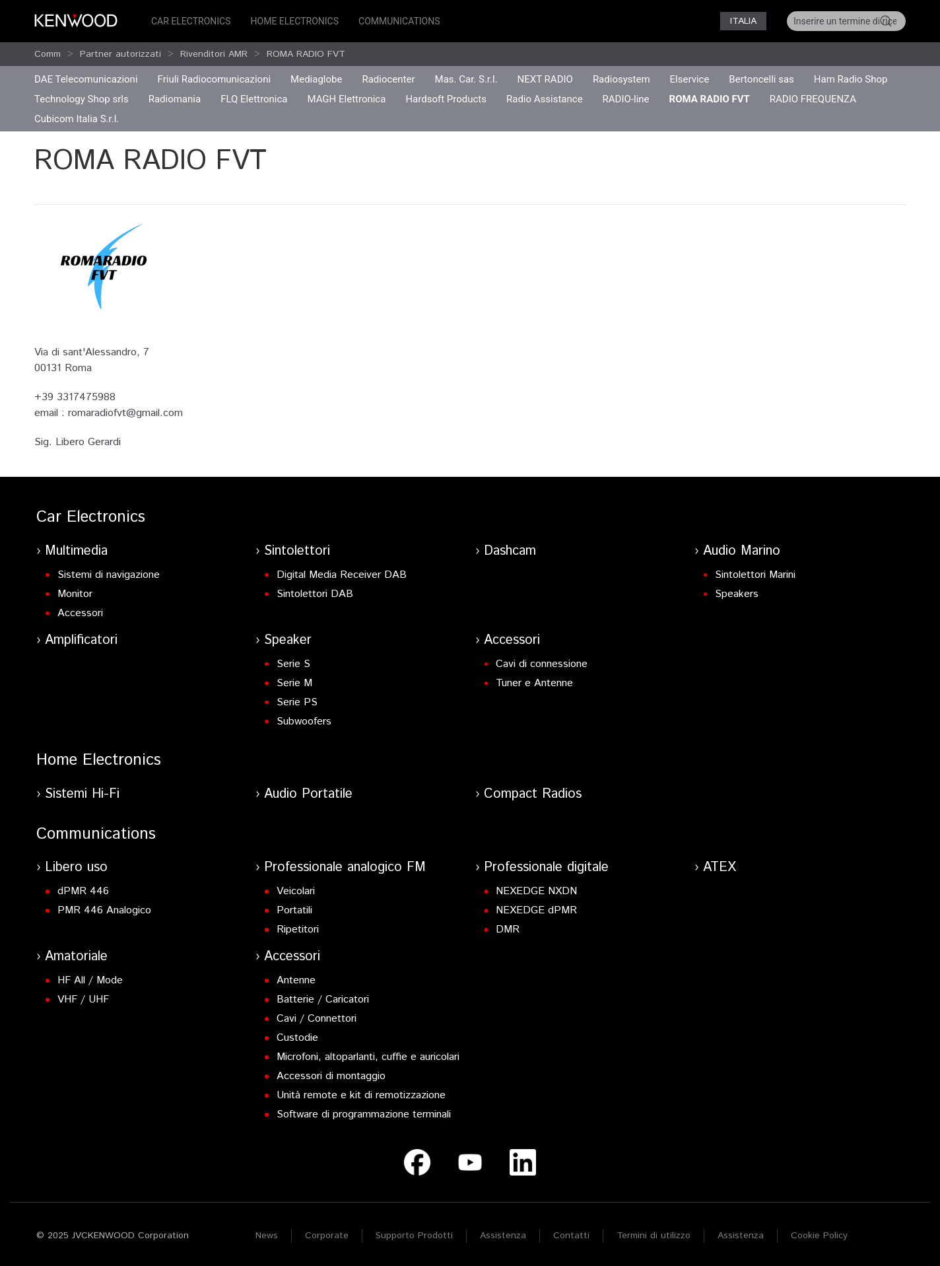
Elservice (690, 79)
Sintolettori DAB (315, 594)
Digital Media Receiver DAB (342, 574)
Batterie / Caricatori (323, 999)
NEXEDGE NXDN (536, 891)
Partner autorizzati (120, 54)
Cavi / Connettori (316, 1018)
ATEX (719, 867)
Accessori (80, 613)
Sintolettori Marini (755, 574)
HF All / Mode (90, 980)
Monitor (74, 594)
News (266, 1235)
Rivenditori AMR (214, 54)
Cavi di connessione (542, 664)
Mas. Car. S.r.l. (466, 79)
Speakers (736, 594)
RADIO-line (626, 99)
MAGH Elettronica (346, 99)
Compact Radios (533, 794)
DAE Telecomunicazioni (86, 79)
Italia (743, 21)
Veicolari (296, 891)
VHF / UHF (83, 999)
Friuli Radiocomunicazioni (214, 79)
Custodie (297, 1037)
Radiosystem (621, 79)
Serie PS (297, 702)
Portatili (294, 910)
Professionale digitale (546, 867)
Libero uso (76, 867)
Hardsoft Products (446, 99)
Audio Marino (741, 551)
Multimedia (76, 551)
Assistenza (503, 1235)
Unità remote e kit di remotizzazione (361, 1095)
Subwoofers (304, 721)
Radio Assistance (544, 99)
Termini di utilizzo (653, 1235)
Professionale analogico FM (345, 867)
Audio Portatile (308, 794)
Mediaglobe (316, 79)
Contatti (571, 1235)
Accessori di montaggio (331, 1076)
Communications (399, 21)
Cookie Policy (819, 1235)
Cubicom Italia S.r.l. (76, 119)
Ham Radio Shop (851, 79)
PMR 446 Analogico (104, 910)
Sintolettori (297, 551)
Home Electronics (295, 21)
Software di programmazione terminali (364, 1114)
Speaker (288, 640)
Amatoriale (76, 956)
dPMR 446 (83, 891)
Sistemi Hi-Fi (82, 794)
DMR (508, 929)
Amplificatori (81, 640)
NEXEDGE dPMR (536, 910)
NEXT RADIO (545, 79)
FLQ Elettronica (253, 99)
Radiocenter (388, 79)
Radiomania (175, 99)
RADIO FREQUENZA (813, 99)
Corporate (327, 1235)
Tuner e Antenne (534, 683)
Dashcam (510, 551)
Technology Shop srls (81, 99)
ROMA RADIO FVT (306, 54)
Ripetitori (298, 929)
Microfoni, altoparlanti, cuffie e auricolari (368, 1057)
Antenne (296, 980)
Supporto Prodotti (414, 1235)
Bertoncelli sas (761, 79)
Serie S (293, 664)
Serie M (294, 683)
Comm (47, 54)
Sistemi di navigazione (108, 574)
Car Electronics (191, 21)
